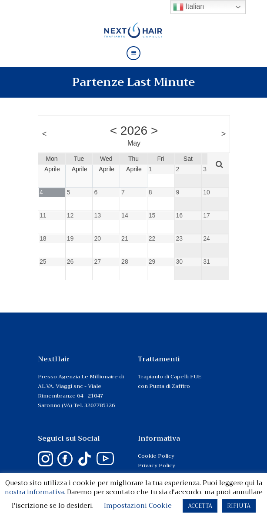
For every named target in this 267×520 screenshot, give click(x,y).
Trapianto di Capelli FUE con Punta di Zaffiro (169, 381)
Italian (188, 7)
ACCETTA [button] (200, 506)
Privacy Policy (156, 465)
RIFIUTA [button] (238, 506)
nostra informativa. (35, 492)
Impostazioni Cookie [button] (138, 505)
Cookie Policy (156, 456)
